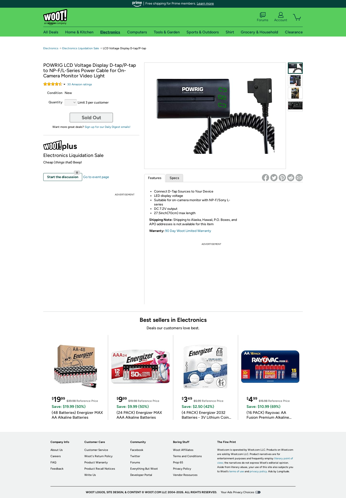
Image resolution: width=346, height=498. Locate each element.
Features (154, 178)
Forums (262, 17)
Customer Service (96, 450)
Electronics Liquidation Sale (80, 48)
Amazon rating (79, 84)
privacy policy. (258, 471)
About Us (56, 450)
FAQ (53, 462)
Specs (174, 178)
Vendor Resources (185, 475)
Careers (55, 456)
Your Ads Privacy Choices (237, 492)
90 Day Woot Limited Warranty (188, 231)
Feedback (56, 468)
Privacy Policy (182, 468)
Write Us (90, 475)
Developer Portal (141, 475)
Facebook (136, 450)
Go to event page (96, 177)
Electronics (50, 48)
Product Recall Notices (99, 468)
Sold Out (91, 117)
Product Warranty (96, 462)
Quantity (55, 102)
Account (280, 17)
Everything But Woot (144, 468)
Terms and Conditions (187, 456)
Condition (54, 93)
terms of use (236, 471)
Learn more (205, 3)
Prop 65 (178, 462)
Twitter (135, 456)
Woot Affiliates (183, 450)
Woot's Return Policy (98, 456)
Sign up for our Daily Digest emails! (107, 127)
